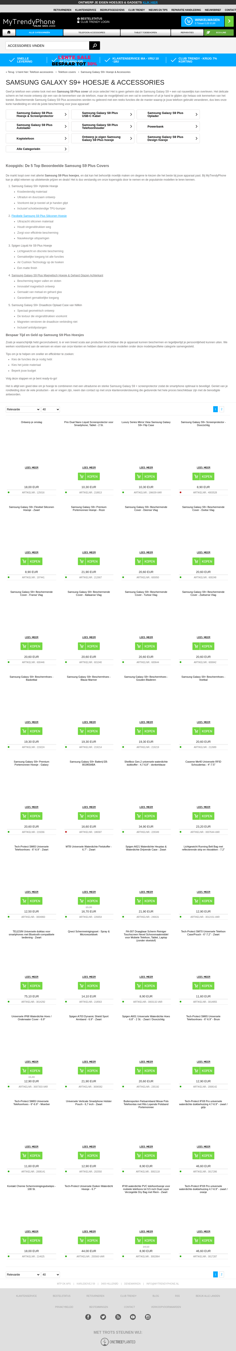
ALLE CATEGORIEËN (39, 32)
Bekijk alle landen (208, 1296)
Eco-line (221, 32)
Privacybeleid (64, 1307)
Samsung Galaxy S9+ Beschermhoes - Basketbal (31, 678)
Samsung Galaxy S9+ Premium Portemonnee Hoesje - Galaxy (31, 763)
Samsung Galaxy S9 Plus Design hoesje (165, 138)
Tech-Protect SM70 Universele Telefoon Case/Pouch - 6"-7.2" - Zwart (203, 933)
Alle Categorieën (28, 148)
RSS (177, 1296)
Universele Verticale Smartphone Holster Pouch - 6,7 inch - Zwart (89, 1103)
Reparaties (187, 32)
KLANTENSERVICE (85, 10)
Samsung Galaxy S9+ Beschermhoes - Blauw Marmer (89, 678)
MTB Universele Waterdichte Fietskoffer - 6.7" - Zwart (89, 848)
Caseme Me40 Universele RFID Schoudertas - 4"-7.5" (203, 763)
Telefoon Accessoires (91, 32)
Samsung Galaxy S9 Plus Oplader (165, 114)
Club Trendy (136, 10)
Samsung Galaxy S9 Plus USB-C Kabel (100, 114)
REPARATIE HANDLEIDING (186, 10)
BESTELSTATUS (91, 18)
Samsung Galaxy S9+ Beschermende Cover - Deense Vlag (146, 508)
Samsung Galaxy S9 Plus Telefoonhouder (100, 126)
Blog (156, 1296)
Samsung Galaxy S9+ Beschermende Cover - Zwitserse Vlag (203, 593)
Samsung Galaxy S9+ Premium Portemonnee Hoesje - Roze (88, 508)
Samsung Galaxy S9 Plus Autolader (34, 126)
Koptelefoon (25, 138)
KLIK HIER (150, 2)
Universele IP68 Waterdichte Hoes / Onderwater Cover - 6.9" (32, 1018)
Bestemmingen (98, 1307)
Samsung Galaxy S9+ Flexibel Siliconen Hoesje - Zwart (31, 508)
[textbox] (53, 45)
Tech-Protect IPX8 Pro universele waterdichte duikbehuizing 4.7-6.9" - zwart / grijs (203, 1104)
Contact (230, 10)
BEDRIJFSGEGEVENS (112, 10)
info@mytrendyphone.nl (163, 1283)
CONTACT (129, 1307)
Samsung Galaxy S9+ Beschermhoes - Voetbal (203, 678)
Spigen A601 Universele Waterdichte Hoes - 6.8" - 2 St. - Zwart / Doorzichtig (146, 1018)
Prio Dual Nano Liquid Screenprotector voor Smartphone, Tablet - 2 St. (88, 423)
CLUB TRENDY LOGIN (95, 22)
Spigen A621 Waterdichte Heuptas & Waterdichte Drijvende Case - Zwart (146, 848)
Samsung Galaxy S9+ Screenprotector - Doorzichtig (203, 423)
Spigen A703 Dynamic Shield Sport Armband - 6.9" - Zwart (89, 1018)
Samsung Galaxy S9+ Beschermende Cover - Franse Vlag (31, 593)
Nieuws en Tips (158, 10)
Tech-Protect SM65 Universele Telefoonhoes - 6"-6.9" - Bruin (203, 1018)
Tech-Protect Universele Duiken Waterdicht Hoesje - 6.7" (89, 1187)
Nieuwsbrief (213, 10)
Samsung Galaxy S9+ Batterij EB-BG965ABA (89, 763)
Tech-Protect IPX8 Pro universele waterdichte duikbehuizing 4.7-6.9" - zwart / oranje (203, 1189)
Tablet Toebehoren (145, 32)
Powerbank (155, 126)
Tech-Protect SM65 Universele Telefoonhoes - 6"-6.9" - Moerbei (31, 1103)
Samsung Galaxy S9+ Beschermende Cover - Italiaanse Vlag (89, 593)
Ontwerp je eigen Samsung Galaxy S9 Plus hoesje (101, 138)
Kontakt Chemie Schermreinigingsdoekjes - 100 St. (31, 1187)
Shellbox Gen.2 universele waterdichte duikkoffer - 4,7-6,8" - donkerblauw (146, 763)
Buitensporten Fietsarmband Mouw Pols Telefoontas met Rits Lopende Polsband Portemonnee (146, 1104)
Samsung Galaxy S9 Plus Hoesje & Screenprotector (35, 114)
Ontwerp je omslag (31, 422)
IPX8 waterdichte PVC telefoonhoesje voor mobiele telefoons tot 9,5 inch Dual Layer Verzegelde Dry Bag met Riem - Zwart (146, 1189)
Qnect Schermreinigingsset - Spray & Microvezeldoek (89, 933)
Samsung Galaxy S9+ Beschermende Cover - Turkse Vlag (146, 593)
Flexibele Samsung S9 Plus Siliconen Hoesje (39, 216)
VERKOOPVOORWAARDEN (166, 1307)
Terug (11, 72)
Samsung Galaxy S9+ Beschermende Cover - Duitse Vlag (203, 508)
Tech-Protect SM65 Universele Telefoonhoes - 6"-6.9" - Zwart (31, 848)
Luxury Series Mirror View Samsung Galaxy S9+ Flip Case (146, 423)
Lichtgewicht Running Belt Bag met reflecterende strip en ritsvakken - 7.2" (203, 848)
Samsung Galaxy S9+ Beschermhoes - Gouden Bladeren (146, 678)
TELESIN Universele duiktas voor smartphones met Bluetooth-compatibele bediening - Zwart (31, 934)
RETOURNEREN (62, 10)
